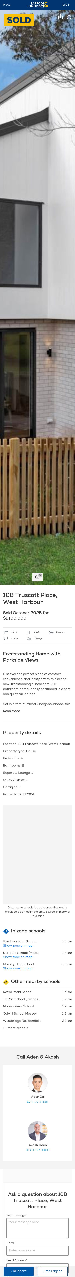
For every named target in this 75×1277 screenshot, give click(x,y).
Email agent (52, 1271)
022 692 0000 (37, 1150)
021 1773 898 (37, 1102)
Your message (16, 1215)
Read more (11, 711)
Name (10, 1243)
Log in (66, 5)
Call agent (18, 1271)
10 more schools (15, 1028)
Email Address (16, 1260)
